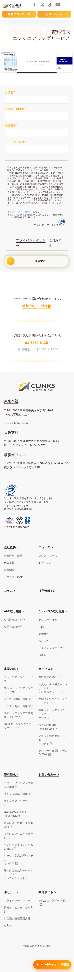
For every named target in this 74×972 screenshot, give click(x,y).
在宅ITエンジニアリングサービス (52, 701)
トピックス (45, 562)
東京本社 (11, 401)
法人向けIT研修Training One (47, 727)
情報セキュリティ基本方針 (18, 909)
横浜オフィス (15, 455)
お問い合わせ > (48, 774)
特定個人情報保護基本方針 (19, 509)
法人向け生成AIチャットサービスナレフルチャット (52, 688)
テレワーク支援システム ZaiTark (18, 846)
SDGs (42, 655)
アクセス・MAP (13, 576)
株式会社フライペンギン (53, 900)
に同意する (37, 243)
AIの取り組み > (14, 611)
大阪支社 (11, 433)
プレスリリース (47, 555)
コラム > (10, 591)
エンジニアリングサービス (18, 679)
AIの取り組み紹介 (14, 619)
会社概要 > (11, 547)
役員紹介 (9, 569)
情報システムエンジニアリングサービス (53, 714)
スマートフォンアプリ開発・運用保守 (18, 715)
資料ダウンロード (19, 14)
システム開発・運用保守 (18, 706)
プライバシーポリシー (22, 212)
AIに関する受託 (47, 677)
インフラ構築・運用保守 (18, 699)
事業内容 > (11, 669)
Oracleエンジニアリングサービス (18, 690)
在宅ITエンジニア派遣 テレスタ (19, 835)
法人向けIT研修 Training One (18, 824)
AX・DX (43, 640)
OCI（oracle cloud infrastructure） (15, 814)
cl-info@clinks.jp (36, 306)
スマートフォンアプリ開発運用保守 (18, 785)
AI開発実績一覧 (13, 626)
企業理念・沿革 (13, 555)
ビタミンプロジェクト (51, 648)
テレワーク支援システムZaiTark (53, 752)
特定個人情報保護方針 (17, 918)
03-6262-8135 (36, 343)
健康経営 (43, 633)
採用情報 (44, 591)
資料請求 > (11, 774)
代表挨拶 (9, 562)
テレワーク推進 (47, 619)
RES (41, 626)
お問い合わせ (54, 14)
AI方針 (8, 925)
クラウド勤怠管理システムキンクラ (53, 739)
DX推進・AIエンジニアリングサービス (19, 726)
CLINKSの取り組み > (52, 611)
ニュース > (45, 547)
